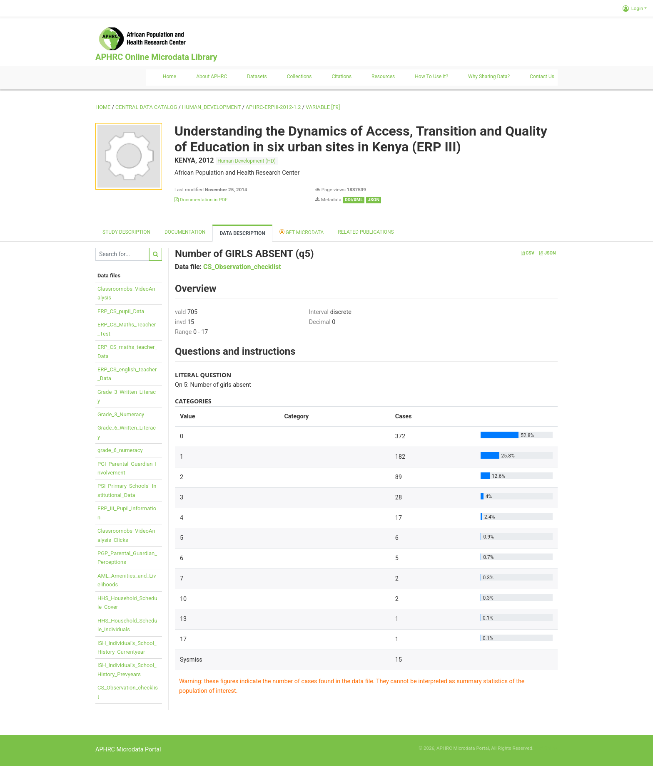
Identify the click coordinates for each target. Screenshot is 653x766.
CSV (527, 253)
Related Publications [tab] (366, 232)
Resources (383, 76)
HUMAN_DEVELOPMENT (211, 107)
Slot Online (546, 748)
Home (169, 76)
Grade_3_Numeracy (120, 414)
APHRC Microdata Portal (128, 749)
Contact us (542, 76)
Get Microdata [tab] (301, 231)
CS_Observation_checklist (242, 267)
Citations (341, 76)
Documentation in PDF (201, 200)
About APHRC (211, 76)
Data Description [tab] (242, 233)
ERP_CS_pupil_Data (120, 311)
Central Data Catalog (146, 107)
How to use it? (431, 76)
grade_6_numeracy (120, 450)
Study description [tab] (126, 232)
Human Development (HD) (246, 161)
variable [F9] (323, 107)
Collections (299, 76)
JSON (547, 253)
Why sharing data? (489, 76)
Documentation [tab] (184, 232)
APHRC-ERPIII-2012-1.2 (273, 107)
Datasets (257, 76)
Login (633, 8)
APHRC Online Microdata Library (156, 57)
